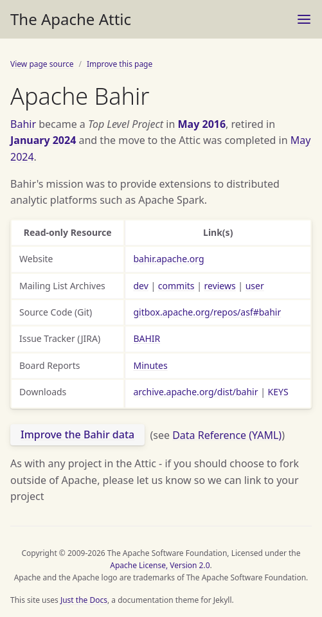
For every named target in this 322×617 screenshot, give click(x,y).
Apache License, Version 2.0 (160, 565)
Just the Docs (83, 600)
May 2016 (202, 124)
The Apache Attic (70, 19)
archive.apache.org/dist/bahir (195, 392)
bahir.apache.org (168, 259)
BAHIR (146, 338)
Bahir (23, 124)
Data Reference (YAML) (227, 434)
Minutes (150, 365)
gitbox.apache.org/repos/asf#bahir (207, 312)
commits (176, 286)
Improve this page (119, 63)
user (255, 286)
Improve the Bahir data (77, 434)
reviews (220, 286)
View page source (41, 63)
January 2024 (43, 140)
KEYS (278, 392)
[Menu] (304, 19)
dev (140, 286)
